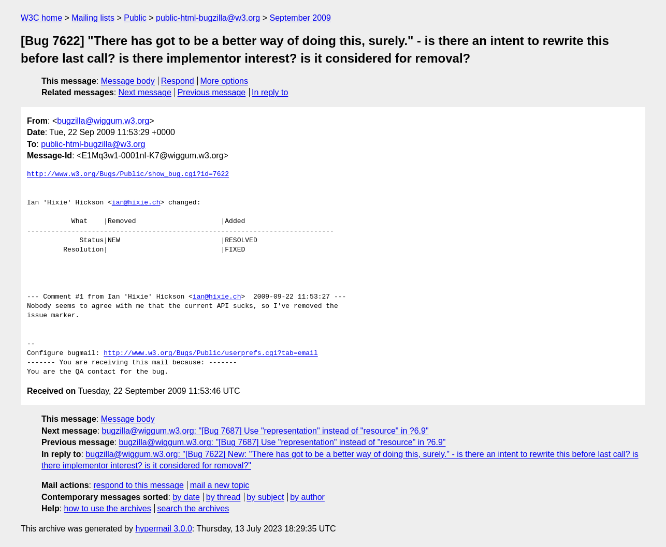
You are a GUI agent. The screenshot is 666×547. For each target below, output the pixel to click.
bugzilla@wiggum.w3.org (103, 120)
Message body (128, 81)
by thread (223, 497)
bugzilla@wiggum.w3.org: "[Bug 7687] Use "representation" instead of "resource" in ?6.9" (265, 430)
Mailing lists (92, 17)
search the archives (193, 508)
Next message (145, 92)
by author (307, 497)
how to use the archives (107, 508)
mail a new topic (220, 485)
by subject (265, 497)
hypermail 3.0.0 (163, 528)
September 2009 (300, 17)
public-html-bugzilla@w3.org (208, 17)
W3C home (41, 17)
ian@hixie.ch (136, 203)
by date (185, 497)
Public (135, 17)
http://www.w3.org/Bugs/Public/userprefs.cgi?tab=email (210, 353)
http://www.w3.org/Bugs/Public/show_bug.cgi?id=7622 (128, 174)
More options (224, 81)
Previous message (212, 92)
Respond (177, 81)
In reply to (270, 92)
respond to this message (138, 485)
